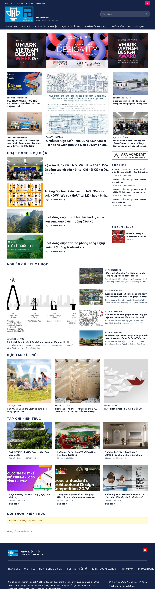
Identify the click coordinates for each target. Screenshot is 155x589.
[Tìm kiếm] (124, 14)
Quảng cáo (10, 3)
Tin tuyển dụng (136, 26)
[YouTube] (147, 3)
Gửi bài (20, 3)
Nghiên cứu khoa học (96, 26)
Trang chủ (11, 26)
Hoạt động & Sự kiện (46, 26)
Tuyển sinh (40, 3)
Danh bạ (29, 3)
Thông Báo (118, 26)
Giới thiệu (26, 26)
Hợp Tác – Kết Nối (70, 26)
